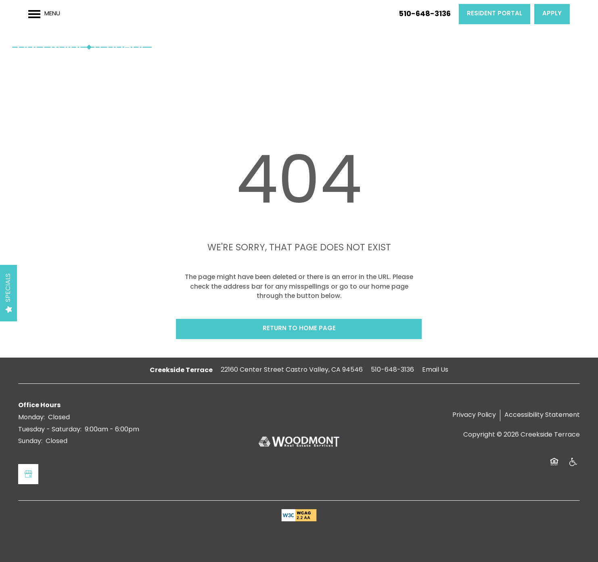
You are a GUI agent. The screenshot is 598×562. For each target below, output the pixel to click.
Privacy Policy (474, 415)
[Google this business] (28, 474)
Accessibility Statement (542, 415)
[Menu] (44, 14)
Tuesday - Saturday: (50, 430)
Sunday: (30, 441)
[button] (494, 14)
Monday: (31, 417)
